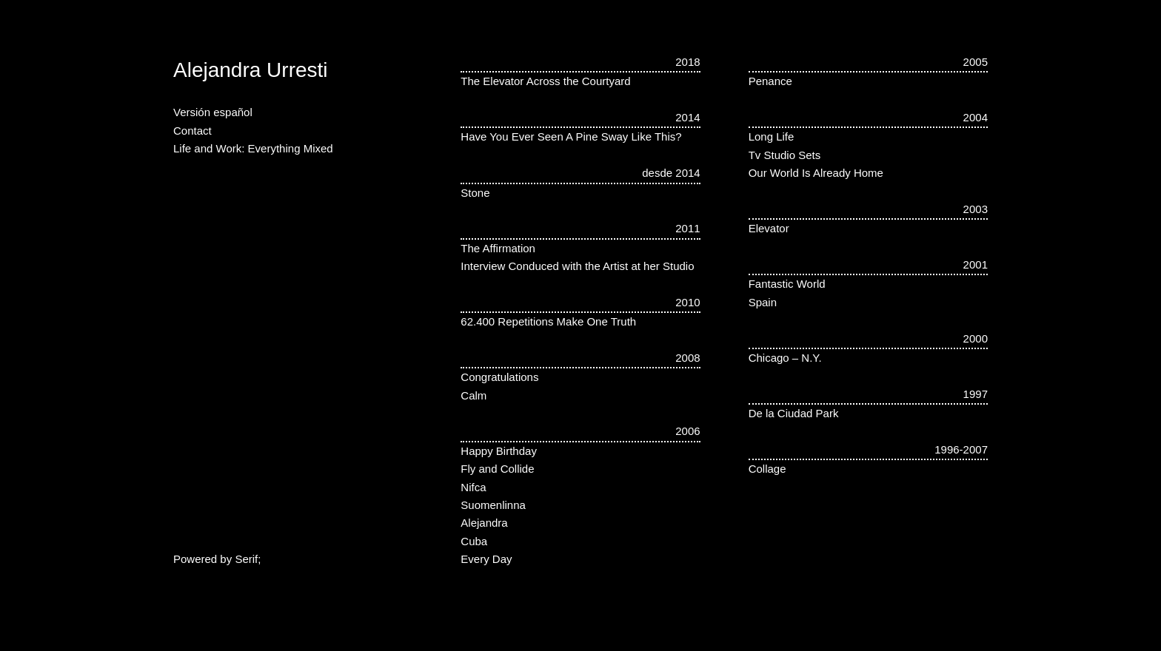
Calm (473, 395)
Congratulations (499, 377)
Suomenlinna (493, 505)
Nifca (473, 487)
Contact (192, 130)
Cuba (474, 541)
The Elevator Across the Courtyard (545, 81)
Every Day (486, 559)
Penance (770, 81)
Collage (767, 468)
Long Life (771, 136)
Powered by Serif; (217, 559)
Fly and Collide (497, 468)
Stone (475, 192)
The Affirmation (498, 248)
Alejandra (484, 522)
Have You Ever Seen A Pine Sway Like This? (571, 136)
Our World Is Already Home (816, 172)
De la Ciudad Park (794, 413)
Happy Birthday (499, 451)
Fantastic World (787, 283)
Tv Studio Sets (785, 155)
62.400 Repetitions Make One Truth (548, 321)
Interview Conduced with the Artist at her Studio (577, 266)
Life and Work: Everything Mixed (253, 148)
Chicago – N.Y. (785, 357)
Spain (763, 302)
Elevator (769, 228)
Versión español (212, 112)
